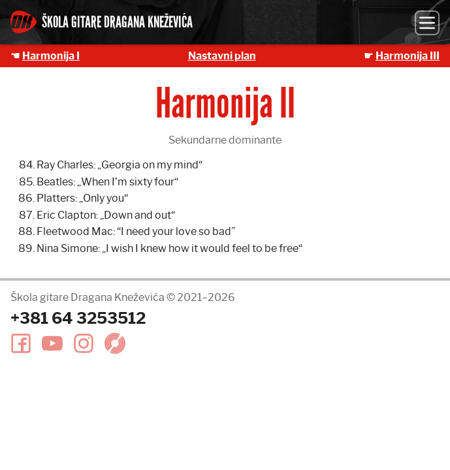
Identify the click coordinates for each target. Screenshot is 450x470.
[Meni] (427, 22)
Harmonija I (51, 56)
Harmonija (408, 56)
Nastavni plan (222, 56)
